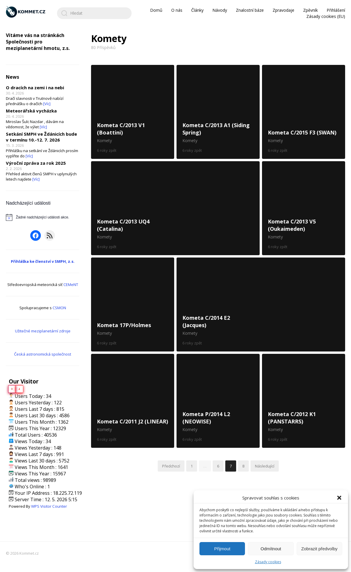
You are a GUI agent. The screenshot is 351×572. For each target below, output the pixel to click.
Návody (219, 10)
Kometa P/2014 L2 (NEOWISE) (218, 401)
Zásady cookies (268, 561)
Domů (156, 10)
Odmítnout (271, 548)
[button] (339, 498)
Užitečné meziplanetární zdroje (42, 331)
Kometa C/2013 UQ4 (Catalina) (175, 208)
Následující (264, 466)
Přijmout (222, 548)
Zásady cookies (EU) (325, 16)
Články (197, 10)
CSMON (59, 307)
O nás (176, 10)
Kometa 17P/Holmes (132, 304)
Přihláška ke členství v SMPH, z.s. (43, 261)
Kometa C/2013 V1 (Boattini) (132, 112)
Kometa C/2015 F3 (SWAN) (303, 112)
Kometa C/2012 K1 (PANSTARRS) (303, 401)
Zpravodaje (283, 10)
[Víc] (47, 103)
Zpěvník (310, 10)
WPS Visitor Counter (49, 506)
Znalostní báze (250, 10)
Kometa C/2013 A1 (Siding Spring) (218, 112)
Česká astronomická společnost (42, 354)
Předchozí (171, 466)
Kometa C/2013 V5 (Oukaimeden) (303, 208)
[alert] (42, 217)
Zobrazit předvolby (319, 548)
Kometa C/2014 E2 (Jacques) (261, 304)
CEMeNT (70, 284)
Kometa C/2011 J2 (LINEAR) (132, 401)
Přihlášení (336, 10)
